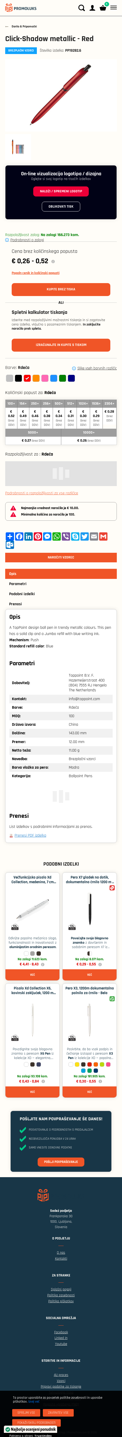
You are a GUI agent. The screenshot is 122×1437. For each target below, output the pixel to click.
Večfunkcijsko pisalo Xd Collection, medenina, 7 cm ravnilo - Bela (32, 882)
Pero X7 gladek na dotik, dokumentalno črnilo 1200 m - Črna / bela (89, 882)
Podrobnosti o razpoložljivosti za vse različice (41, 493)
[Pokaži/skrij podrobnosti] (36, 1423)
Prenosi (15, 604)
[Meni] (112, 7)
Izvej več (33, 1402)
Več (32, 975)
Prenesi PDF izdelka (30, 835)
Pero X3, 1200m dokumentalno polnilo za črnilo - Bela (89, 990)
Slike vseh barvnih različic (97, 368)
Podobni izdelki (22, 594)
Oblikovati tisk (61, 206)
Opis (12, 574)
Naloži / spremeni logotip (61, 191)
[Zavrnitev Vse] (58, 1413)
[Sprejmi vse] (26, 1413)
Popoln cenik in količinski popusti (35, 273)
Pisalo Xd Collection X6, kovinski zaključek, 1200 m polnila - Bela (32, 993)
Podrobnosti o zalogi (27, 240)
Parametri (17, 584)
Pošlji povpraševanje (61, 1162)
